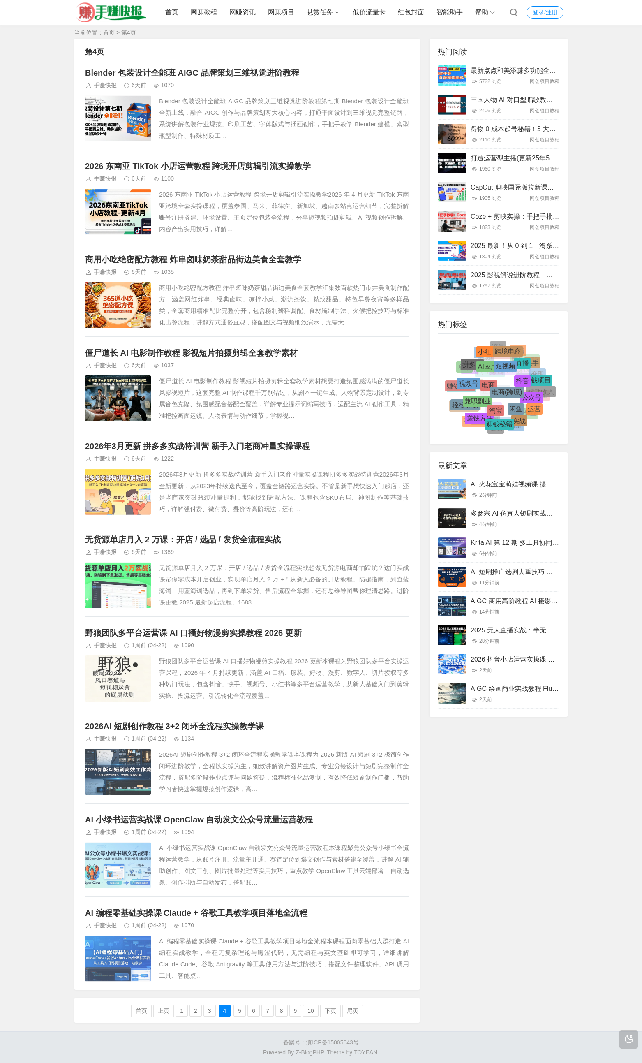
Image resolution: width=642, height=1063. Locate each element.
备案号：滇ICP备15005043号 (321, 1042)
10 (310, 1010)
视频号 (468, 386)
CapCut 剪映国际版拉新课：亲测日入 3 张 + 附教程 (546, 187)
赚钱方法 (479, 420)
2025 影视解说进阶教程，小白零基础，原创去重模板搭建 (554, 274)
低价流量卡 (369, 12)
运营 (534, 409)
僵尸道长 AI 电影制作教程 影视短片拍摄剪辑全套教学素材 (191, 352)
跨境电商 (508, 353)
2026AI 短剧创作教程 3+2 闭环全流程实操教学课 (174, 726)
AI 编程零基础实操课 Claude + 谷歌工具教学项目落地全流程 (196, 912)
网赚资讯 (242, 12)
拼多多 (472, 366)
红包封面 (411, 12)
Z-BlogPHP (309, 1052)
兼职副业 (477, 404)
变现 (537, 373)
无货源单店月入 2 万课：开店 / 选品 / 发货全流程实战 (183, 539)
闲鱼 (515, 411)
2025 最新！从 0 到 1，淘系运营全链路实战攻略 (541, 245)
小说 (493, 404)
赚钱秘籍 (499, 425)
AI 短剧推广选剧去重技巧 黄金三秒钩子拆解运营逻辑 (548, 571)
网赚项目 (281, 12)
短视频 (505, 369)
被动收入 (541, 391)
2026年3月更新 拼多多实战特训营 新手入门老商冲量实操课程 (197, 446)
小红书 (488, 353)
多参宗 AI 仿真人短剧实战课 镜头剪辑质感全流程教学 (549, 513)
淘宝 (495, 413)
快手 (532, 363)
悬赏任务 (320, 12)
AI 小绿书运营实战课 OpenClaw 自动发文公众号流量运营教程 (199, 819)
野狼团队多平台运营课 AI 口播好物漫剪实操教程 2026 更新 (193, 632)
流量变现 (505, 419)
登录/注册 (545, 12)
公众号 (531, 399)
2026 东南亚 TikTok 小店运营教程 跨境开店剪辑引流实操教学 (198, 166)
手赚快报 (105, 85)
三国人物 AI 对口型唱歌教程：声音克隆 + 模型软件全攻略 (555, 99)
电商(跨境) (507, 395)
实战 (519, 422)
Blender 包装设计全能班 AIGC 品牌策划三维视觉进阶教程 (192, 72)
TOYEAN (365, 1052)
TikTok (527, 376)
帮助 (481, 12)
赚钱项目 (537, 381)
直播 (522, 365)
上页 (163, 1010)
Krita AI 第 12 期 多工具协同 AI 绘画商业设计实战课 (546, 542)
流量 (498, 346)
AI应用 (487, 369)
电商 (488, 389)
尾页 (352, 1010)
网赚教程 (204, 12)
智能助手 (449, 12)
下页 (330, 1010)
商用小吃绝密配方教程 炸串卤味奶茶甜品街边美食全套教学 (193, 259)
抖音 (522, 384)
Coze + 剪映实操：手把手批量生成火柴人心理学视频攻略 (554, 216)
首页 (171, 12)
